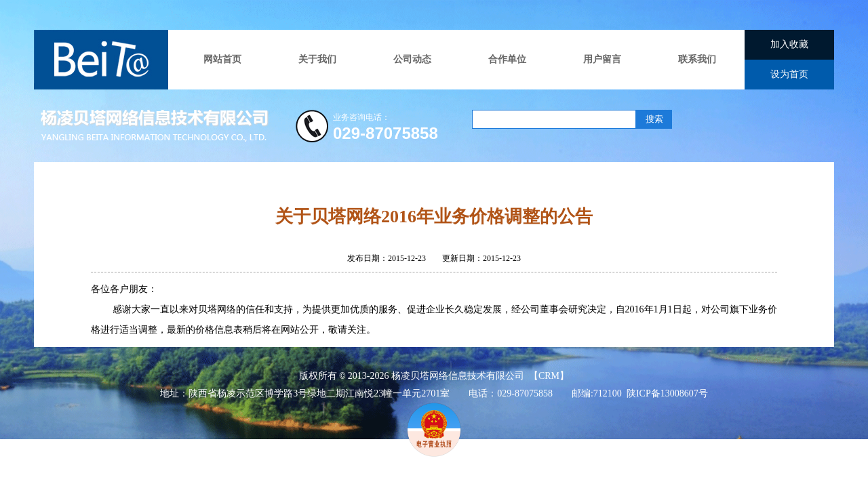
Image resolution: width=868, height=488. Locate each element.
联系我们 (697, 59)
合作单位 (507, 59)
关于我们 (317, 59)
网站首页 (222, 59)
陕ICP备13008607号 (667, 393)
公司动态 (412, 59)
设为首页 (789, 74)
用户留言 (602, 59)
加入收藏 (789, 44)
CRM (548, 376)
